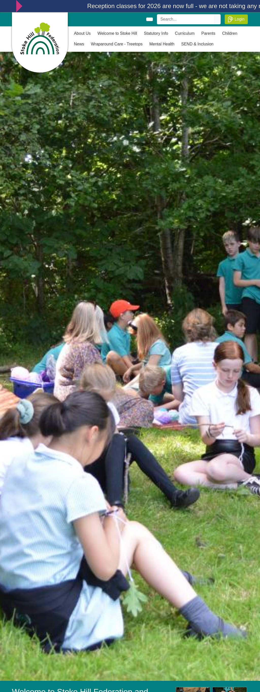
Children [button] (229, 33)
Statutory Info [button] (156, 33)
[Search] (185, 19)
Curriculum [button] (184, 33)
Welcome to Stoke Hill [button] (117, 33)
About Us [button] (82, 33)
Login (236, 19)
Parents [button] (208, 33)
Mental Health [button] (161, 44)
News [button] (79, 44)
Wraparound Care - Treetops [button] (116, 44)
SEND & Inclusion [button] (197, 44)
